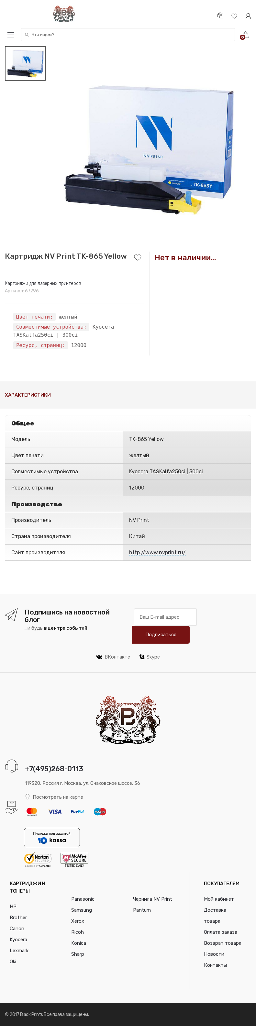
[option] (148, 149)
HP (13, 906)
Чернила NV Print (152, 899)
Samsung (81, 910)
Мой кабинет (219, 899)
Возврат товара (222, 943)
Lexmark (19, 950)
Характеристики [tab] (28, 395)
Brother (18, 917)
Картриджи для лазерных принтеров (43, 283)
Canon (17, 928)
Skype (149, 657)
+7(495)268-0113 (54, 768)
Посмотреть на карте (54, 797)
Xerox (77, 921)
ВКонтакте (113, 657)
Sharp (77, 954)
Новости (214, 954)
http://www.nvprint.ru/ (157, 552)
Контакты (215, 965)
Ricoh (77, 932)
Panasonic (83, 899)
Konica (78, 943)
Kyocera (18, 939)
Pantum (142, 910)
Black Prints (31, 1014)
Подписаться (160, 634)
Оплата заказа (220, 932)
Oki (13, 961)
